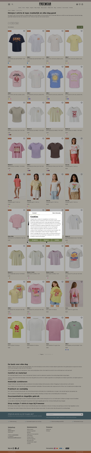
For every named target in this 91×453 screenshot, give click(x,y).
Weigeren (46, 240)
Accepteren (35, 240)
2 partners (34, 223)
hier (37, 233)
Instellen (57, 240)
